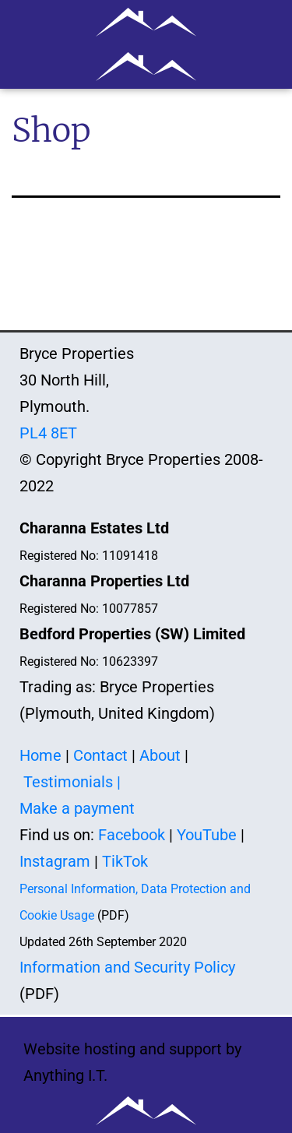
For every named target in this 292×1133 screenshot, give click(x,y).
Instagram (54, 861)
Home (40, 755)
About (160, 755)
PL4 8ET (48, 433)
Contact (100, 755)
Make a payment (77, 808)
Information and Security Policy (127, 967)
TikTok (125, 861)
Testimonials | (72, 781)
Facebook (131, 834)
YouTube (207, 834)
